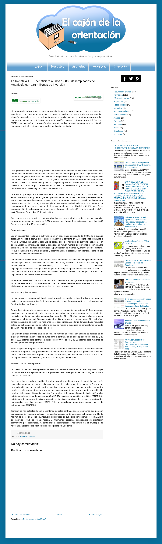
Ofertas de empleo (121, 98)
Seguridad (118, 134)
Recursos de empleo (28, 437)
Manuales (57, 66)
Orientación (119, 131)
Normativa (118, 108)
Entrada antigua (95, 514)
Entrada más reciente (21, 514)
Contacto (120, 66)
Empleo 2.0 (118, 101)
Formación (118, 95)
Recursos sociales (121, 111)
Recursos (99, 66)
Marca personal (120, 115)
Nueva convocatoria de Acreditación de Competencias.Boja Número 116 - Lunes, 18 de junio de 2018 (137, 344)
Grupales (78, 66)
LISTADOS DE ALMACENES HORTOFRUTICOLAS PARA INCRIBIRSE (132, 147)
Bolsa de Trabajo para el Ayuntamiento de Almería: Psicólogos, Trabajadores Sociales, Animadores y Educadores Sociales (136, 222)
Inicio (39, 66)
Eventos (117, 121)
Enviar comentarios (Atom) (34, 519)
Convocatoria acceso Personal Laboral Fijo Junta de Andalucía (138, 262)
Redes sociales (120, 105)
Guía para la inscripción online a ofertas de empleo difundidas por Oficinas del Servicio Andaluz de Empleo (138, 302)
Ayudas (117, 118)
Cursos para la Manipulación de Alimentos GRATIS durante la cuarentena (138, 165)
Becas (116, 128)
